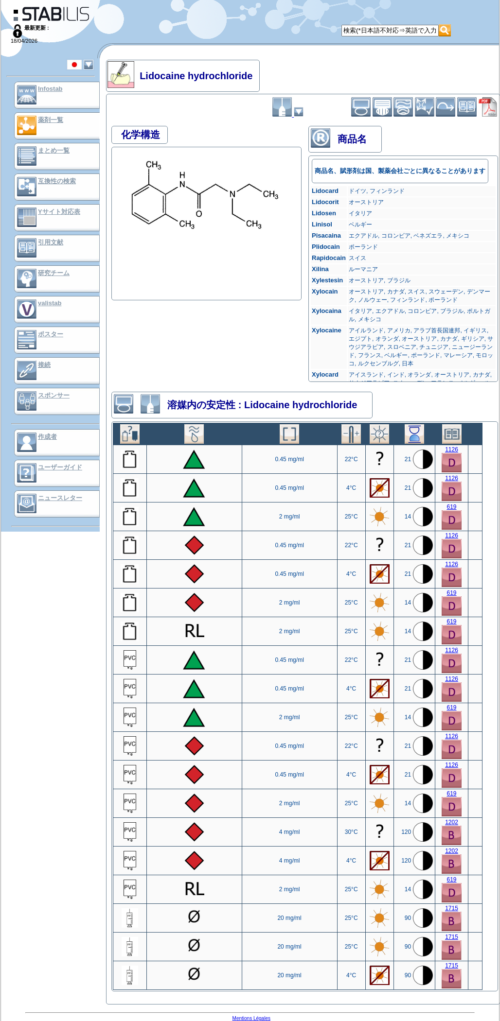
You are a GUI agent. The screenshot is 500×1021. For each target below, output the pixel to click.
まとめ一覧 (54, 150)
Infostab (50, 88)
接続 (44, 364)
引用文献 (50, 242)
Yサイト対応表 (59, 211)
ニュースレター (60, 498)
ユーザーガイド (60, 467)
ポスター (50, 334)
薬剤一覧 (50, 119)
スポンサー (54, 395)
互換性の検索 (57, 181)
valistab (49, 303)
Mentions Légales (251, 1018)
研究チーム (54, 273)
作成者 (47, 436)
